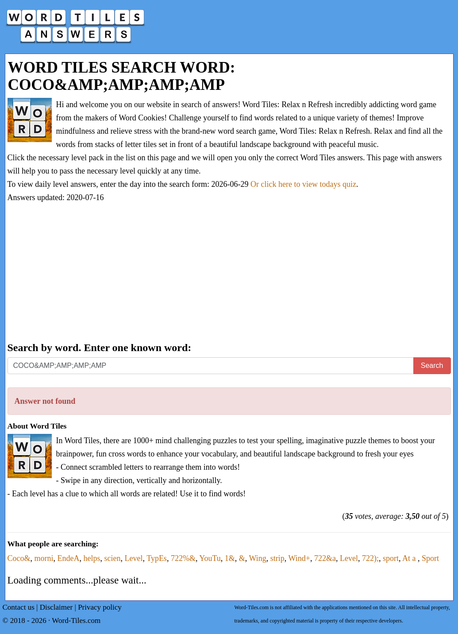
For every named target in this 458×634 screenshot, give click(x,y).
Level (133, 558)
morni (44, 558)
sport (391, 558)
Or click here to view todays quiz (303, 184)
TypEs (156, 558)
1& (230, 558)
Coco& (19, 558)
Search (432, 365)
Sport (430, 558)
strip (277, 558)
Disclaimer (56, 607)
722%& (183, 558)
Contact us (19, 607)
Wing (257, 558)
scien (112, 558)
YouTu (210, 558)
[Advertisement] (229, 273)
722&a (325, 558)
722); (370, 558)
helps (91, 558)
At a (410, 558)
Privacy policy (100, 607)
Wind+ (299, 558)
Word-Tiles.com (76, 620)
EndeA (69, 558)
